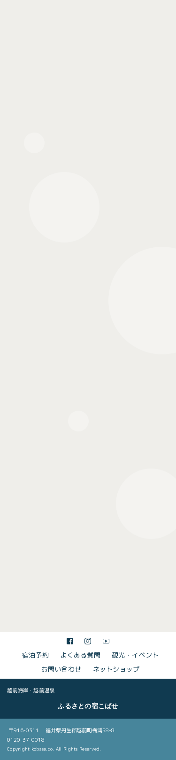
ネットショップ (116, 669)
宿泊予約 (35, 654)
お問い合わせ (61, 669)
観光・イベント (135, 654)
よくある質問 (80, 654)
